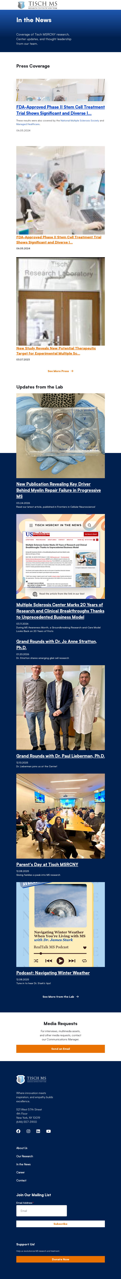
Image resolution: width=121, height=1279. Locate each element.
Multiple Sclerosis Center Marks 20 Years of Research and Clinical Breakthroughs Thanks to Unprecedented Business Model (60, 611)
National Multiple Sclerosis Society (80, 120)
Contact (21, 1180)
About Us (21, 1148)
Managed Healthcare (27, 124)
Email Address (24, 1202)
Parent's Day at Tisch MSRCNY (47, 864)
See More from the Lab (61, 996)
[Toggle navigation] (99, 5)
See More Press (60, 371)
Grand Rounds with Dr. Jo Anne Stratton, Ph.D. (56, 644)
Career (20, 1172)
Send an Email (60, 1048)
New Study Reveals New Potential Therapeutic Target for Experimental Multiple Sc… (56, 350)
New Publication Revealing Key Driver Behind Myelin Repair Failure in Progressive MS (58, 490)
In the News (23, 1164)
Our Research (24, 1156)
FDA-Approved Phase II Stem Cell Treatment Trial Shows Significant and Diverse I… (60, 110)
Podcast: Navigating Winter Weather (53, 972)
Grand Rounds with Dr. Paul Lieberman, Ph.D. (60, 755)
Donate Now (60, 1259)
